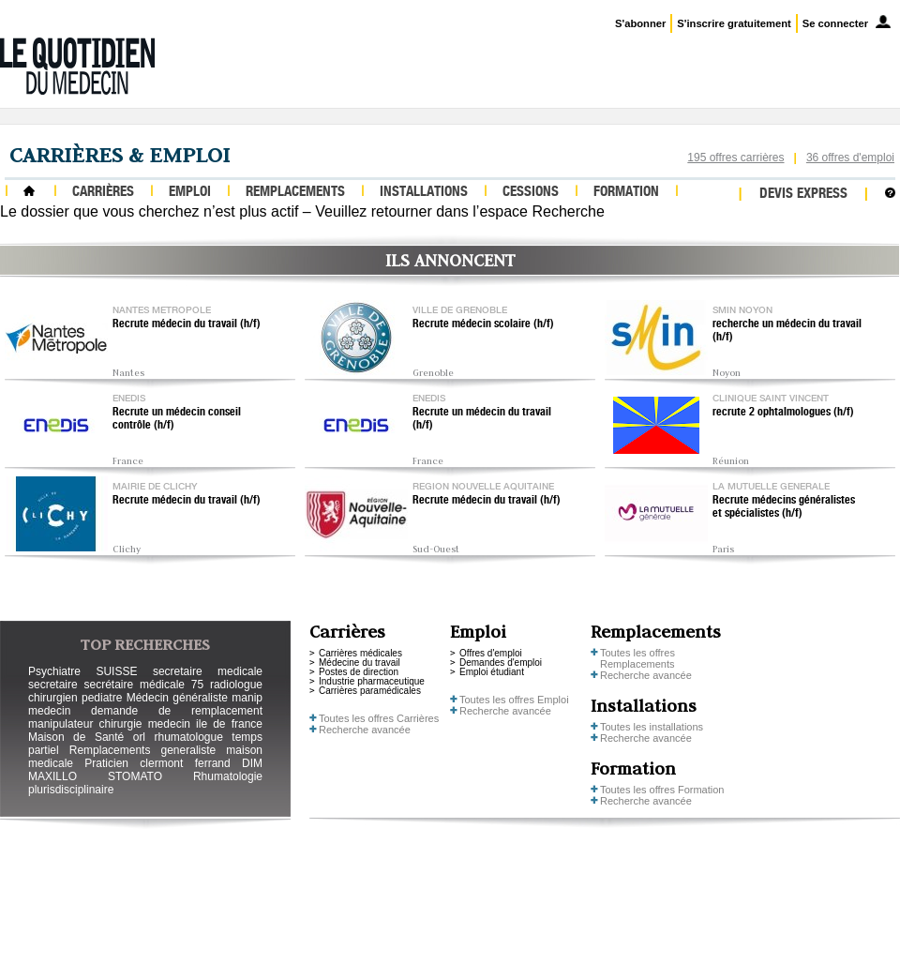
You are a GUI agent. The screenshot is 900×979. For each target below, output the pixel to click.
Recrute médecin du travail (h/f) (186, 324)
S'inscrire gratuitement (733, 23)
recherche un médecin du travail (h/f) (787, 331)
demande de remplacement (176, 710)
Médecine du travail (359, 662)
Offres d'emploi (490, 653)
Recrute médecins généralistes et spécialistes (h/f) (783, 507)
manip (247, 697)
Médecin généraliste (177, 697)
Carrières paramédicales (370, 690)
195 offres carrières (735, 157)
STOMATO (135, 776)
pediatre (102, 697)
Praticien (106, 763)
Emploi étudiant (491, 672)
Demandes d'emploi (500, 662)
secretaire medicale (207, 671)
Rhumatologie (227, 776)
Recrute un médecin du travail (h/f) (481, 419)
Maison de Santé (76, 737)
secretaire (53, 684)
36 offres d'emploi (850, 157)
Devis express (803, 195)
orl (139, 737)
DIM (252, 763)
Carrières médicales (360, 653)
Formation (626, 193)
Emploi (190, 193)
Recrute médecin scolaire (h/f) (483, 324)
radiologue (236, 684)
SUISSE (116, 671)
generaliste (189, 750)
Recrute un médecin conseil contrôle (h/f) (176, 419)
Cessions (530, 193)
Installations (424, 193)
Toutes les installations (651, 726)
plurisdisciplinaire (70, 789)
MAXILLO (52, 776)
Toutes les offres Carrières (379, 718)
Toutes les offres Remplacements (637, 658)
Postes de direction (358, 672)
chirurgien (53, 697)
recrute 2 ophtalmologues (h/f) (783, 412)
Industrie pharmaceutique (372, 681)
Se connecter (835, 23)
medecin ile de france (205, 723)
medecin (49, 710)
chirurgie (120, 723)
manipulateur (60, 723)
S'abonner (640, 23)
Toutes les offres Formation (662, 789)
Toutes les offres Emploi (514, 699)
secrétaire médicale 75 (143, 684)
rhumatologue (188, 737)
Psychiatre (54, 671)
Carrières (103, 193)
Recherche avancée (365, 729)
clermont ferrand (185, 763)
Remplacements (295, 193)
